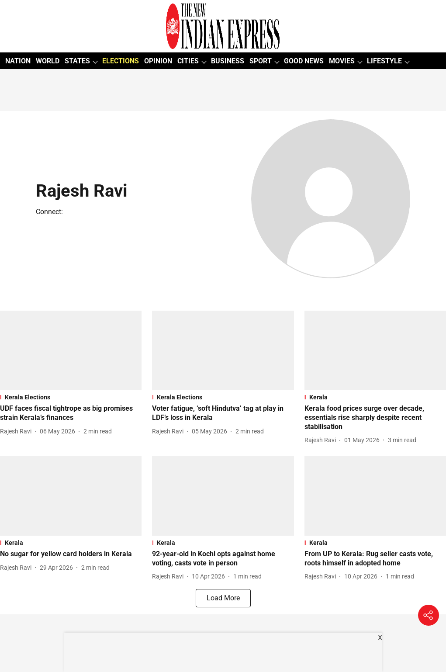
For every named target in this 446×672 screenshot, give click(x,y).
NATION (18, 61)
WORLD (47, 61)
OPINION (158, 61)
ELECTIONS (120, 61)
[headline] (71, 413)
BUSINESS (227, 61)
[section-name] (71, 397)
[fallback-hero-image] (71, 350)
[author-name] (17, 431)
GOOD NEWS (304, 61)
